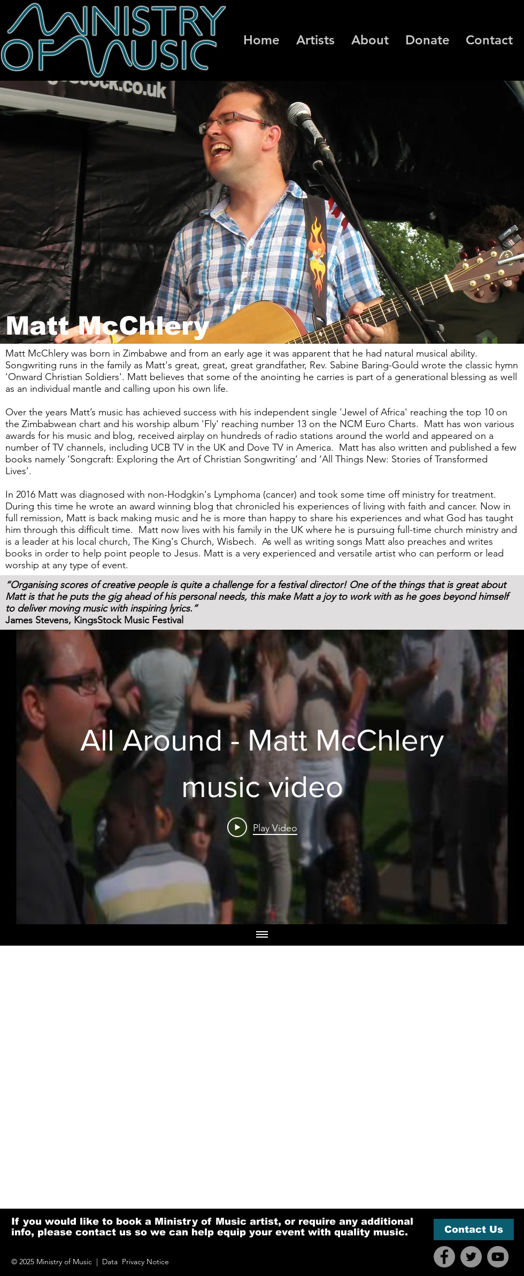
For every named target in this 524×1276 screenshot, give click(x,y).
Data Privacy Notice (135, 1261)
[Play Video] (262, 827)
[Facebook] (444, 1256)
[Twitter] (471, 1256)
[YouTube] (497, 1256)
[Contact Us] (474, 1229)
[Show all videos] (262, 935)
